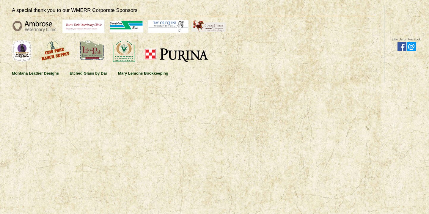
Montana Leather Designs (35, 73)
